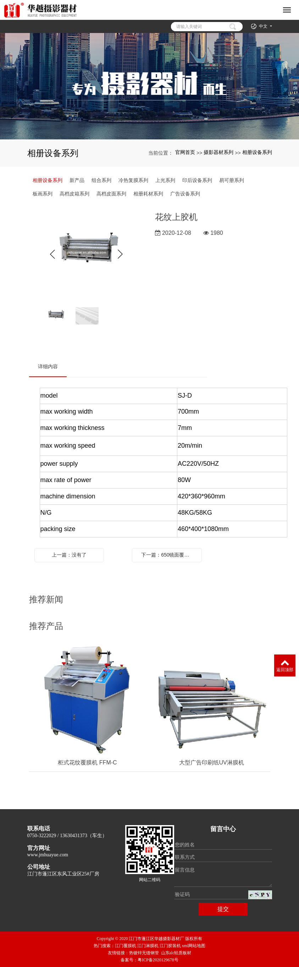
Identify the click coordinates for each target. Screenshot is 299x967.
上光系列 (165, 180)
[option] (86, 254)
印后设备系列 (197, 180)
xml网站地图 (194, 945)
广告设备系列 (185, 194)
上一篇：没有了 (69, 555)
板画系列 (42, 194)
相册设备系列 (257, 152)
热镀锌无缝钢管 (144, 952)
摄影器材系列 (218, 152)
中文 (263, 26)
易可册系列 (231, 180)
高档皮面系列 (111, 194)
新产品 (77, 180)
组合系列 (101, 180)
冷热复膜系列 (133, 180)
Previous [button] (53, 254)
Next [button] (120, 254)
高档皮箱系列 (74, 194)
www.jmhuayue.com (47, 854)
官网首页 (185, 152)
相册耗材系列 (148, 194)
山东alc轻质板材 (176, 952)
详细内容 (48, 366)
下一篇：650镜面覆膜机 (167, 555)
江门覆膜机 (125, 945)
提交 (223, 909)
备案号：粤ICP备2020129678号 (149, 959)
